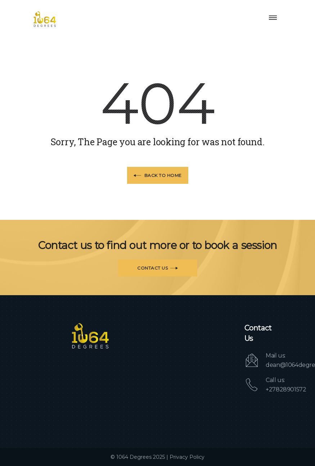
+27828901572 (286, 389)
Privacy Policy (187, 457)
